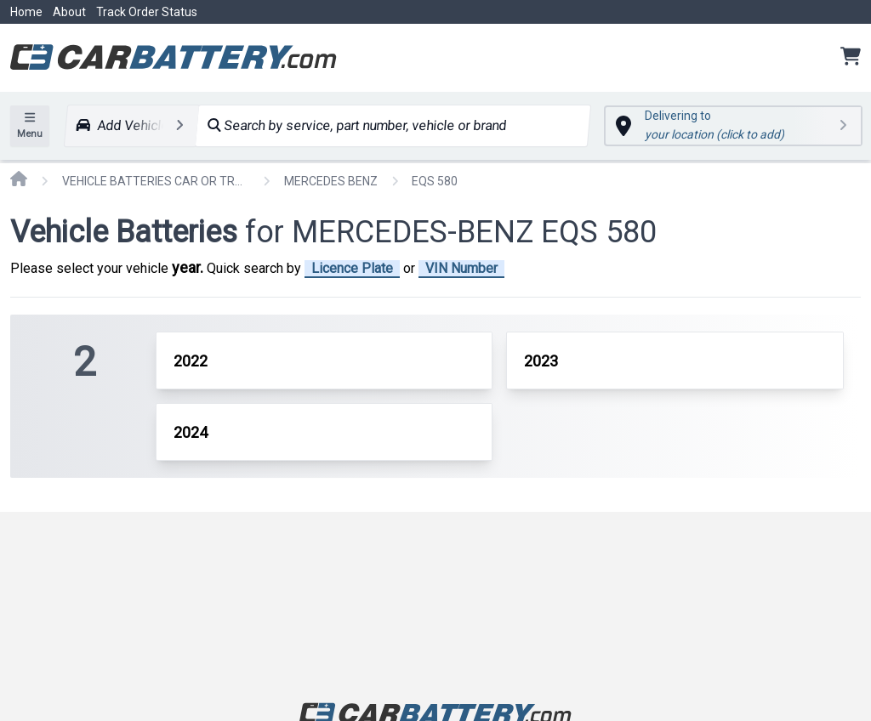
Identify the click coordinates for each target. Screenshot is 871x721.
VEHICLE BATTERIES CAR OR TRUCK (155, 181)
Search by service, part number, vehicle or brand (357, 125)
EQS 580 (435, 181)
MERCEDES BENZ (331, 181)
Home (26, 12)
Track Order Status (146, 12)
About (69, 12)
